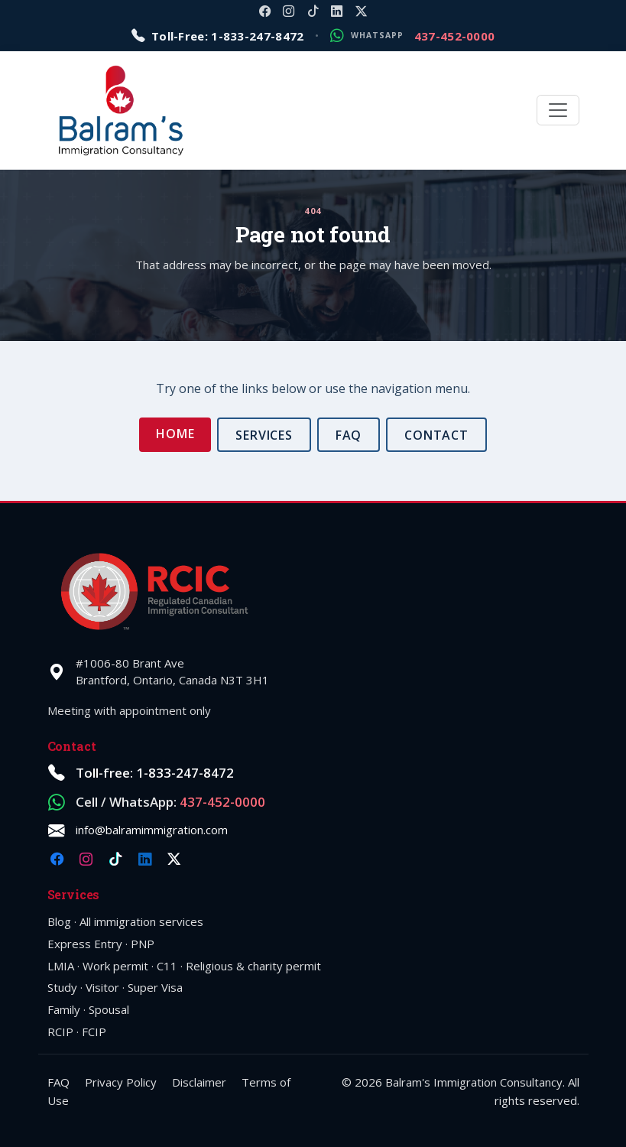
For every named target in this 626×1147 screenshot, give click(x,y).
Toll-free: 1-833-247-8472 (155, 772)
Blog (59, 921)
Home (175, 433)
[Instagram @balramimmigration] (288, 11)
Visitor (102, 987)
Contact (436, 435)
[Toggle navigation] (558, 110)
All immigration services (141, 921)
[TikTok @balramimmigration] (313, 11)
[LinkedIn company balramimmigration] (336, 11)
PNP (142, 943)
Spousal (109, 1009)
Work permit (115, 965)
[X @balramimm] (361, 11)
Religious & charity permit (253, 965)
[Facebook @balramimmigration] (265, 11)
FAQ (349, 435)
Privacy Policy (121, 1082)
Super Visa (155, 987)
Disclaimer (199, 1082)
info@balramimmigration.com (152, 829)
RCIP (60, 1031)
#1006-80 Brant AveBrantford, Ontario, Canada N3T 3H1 (172, 671)
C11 (167, 965)
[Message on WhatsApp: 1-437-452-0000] (412, 36)
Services (264, 435)
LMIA (60, 965)
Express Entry (84, 943)
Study (62, 987)
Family (63, 1009)
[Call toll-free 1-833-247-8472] (217, 36)
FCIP (94, 1031)
